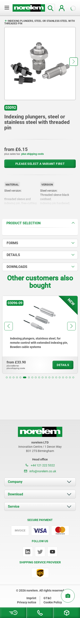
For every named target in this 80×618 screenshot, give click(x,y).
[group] (40, 335)
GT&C (47, 598)
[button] (73, 61)
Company (15, 482)
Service (13, 506)
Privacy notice (26, 602)
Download (15, 494)
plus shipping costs (32, 153)
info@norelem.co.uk (40, 471)
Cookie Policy (53, 602)
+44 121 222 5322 (40, 465)
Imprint (31, 598)
